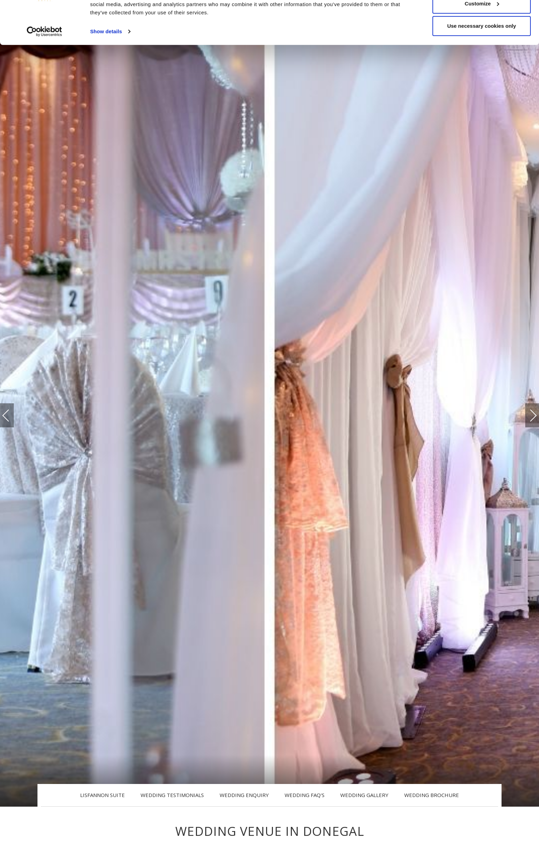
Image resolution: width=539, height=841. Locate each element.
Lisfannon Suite (102, 795)
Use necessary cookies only (481, 63)
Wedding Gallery (364, 795)
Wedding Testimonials (172, 795)
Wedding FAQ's (304, 795)
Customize (482, 41)
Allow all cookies (482, 18)
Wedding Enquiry (244, 795)
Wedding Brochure (431, 795)
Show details (106, 68)
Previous (12, 416)
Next (526, 412)
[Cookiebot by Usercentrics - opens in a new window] (44, 69)
